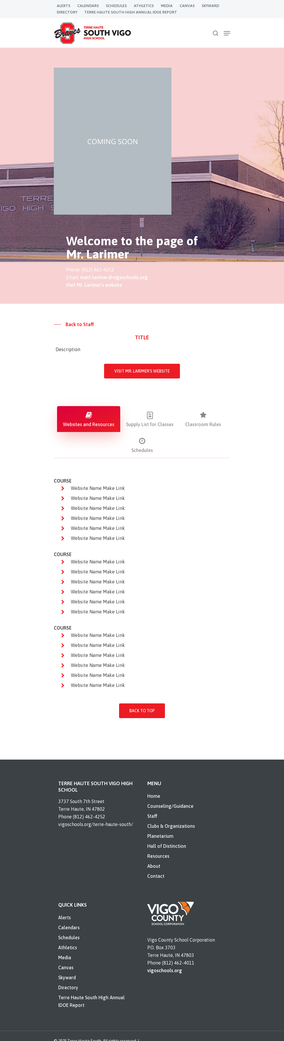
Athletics (67, 947)
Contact (155, 876)
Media (64, 957)
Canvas (65, 967)
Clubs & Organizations (171, 826)
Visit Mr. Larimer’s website (94, 285)
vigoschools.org (164, 970)
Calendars (69, 927)
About (153, 866)
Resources (158, 856)
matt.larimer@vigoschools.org (114, 277)
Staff (152, 816)
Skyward (67, 977)
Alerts (64, 917)
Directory (68, 987)
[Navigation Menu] (227, 33)
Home (153, 796)
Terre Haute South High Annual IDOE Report (91, 1001)
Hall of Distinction (166, 846)
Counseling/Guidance (170, 806)
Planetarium (160, 836)
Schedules (69, 937)
